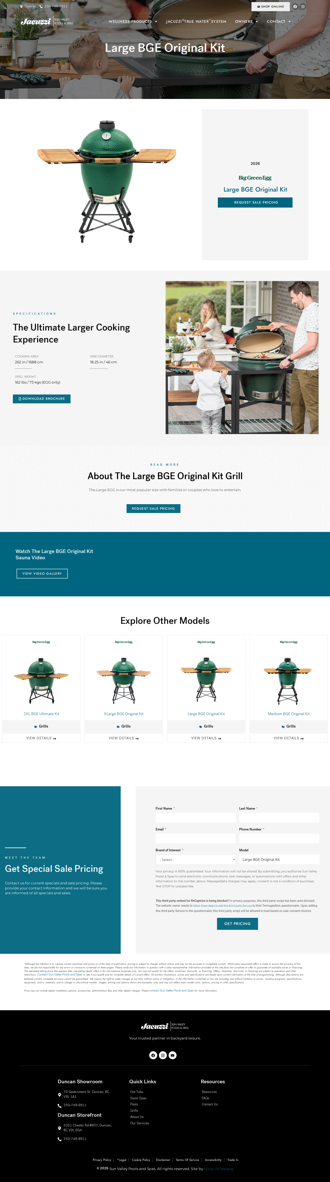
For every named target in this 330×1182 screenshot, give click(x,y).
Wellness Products (133, 23)
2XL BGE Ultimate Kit (41, 716)
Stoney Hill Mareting (218, 1169)
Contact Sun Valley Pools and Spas (55, 978)
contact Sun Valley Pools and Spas (167, 993)
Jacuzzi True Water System (196, 22)
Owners (247, 23)
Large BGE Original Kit (206, 716)
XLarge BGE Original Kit (124, 716)
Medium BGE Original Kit (289, 716)
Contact (279, 23)
